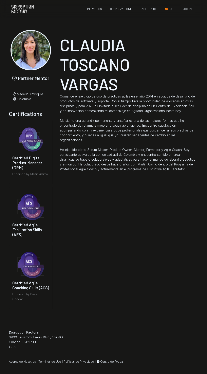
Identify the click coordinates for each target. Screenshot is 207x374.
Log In (187, 9)
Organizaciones (121, 9)
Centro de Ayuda (110, 361)
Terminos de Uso (49, 361)
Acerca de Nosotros (22, 361)
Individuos (94, 9)
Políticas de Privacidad (79, 361)
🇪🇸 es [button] (169, 9)
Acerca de (149, 9)
